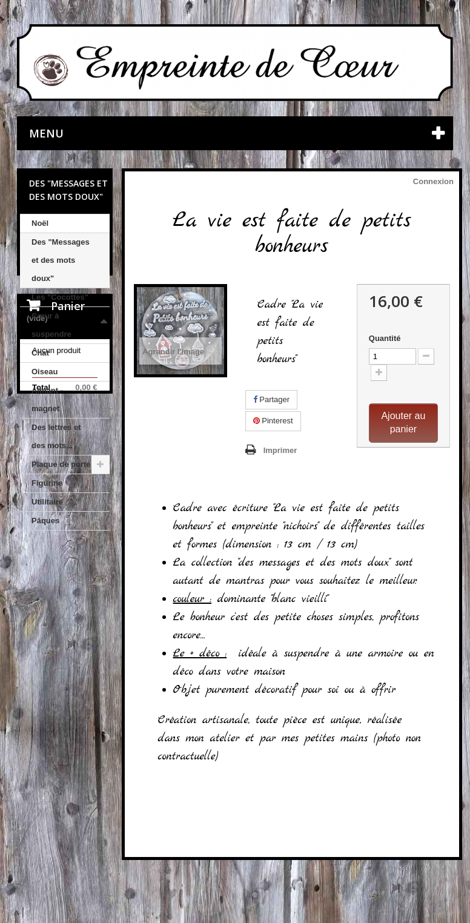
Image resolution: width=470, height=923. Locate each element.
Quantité (385, 338)
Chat (40, 352)
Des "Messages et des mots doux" (60, 260)
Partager (271, 399)
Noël (39, 223)
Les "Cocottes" (59, 297)
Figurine (46, 483)
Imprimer (280, 450)
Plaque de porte (61, 464)
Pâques (45, 520)
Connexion (433, 181)
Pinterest (273, 420)
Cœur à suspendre (51, 325)
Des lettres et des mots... (56, 436)
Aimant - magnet (47, 399)
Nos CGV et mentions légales (64, 848)
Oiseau (44, 371)
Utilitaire (47, 501)
